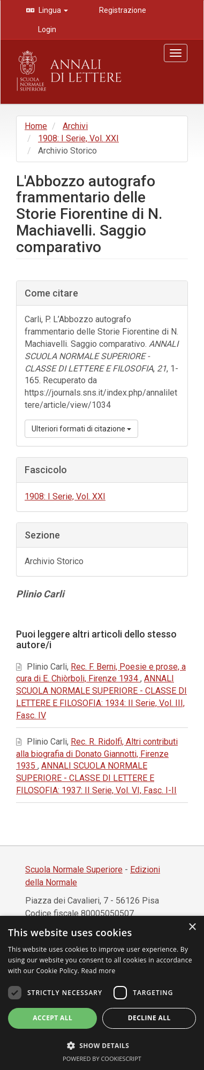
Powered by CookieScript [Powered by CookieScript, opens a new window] (102, 1058)
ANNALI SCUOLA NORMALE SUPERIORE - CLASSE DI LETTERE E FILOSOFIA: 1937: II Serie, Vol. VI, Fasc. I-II (96, 778)
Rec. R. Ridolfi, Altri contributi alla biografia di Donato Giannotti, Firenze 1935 (97, 754)
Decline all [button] (149, 1017)
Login (46, 29)
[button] (102, 1045)
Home (36, 126)
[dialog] (102, 993)
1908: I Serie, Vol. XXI (78, 138)
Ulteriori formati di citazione (81, 428)
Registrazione (121, 10)
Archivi (75, 126)
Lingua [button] (52, 10)
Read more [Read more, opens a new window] (98, 970)
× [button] (192, 927)
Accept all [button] (52, 1017)
